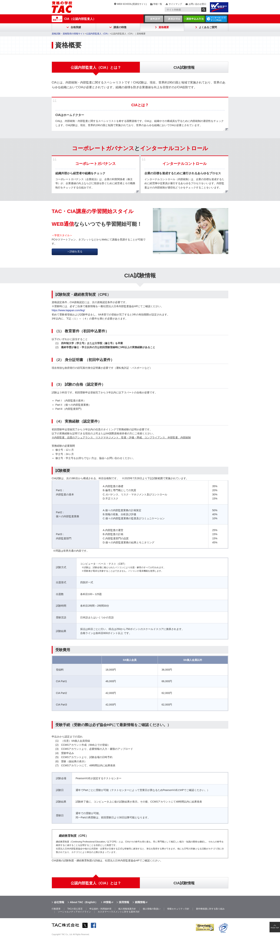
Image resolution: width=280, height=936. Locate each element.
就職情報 (140, 902)
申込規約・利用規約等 (100, 909)
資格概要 (164, 27)
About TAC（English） (84, 902)
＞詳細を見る (74, 251)
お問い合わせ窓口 (197, 4)
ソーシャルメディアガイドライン (74, 911)
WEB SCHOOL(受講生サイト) (132, 4)
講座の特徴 (120, 27)
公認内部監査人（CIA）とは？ (96, 883)
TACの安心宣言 (75, 909)
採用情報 (124, 902)
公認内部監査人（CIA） (98, 33)
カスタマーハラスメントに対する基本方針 (119, 911)
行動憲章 (56, 909)
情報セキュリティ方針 (178, 909)
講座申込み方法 (195, 18)
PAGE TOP (275, 928)
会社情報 (59, 902)
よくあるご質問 (208, 27)
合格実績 (76, 27)
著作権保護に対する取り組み (210, 909)
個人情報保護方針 (127, 909)
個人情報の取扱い (151, 909)
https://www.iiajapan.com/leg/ (68, 310)
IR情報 (107, 902)
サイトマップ (175, 4)
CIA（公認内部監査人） (80, 18)
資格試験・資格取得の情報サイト (68, 33)
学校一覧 (157, 4)
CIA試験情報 (183, 883)
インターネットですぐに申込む (218, 19)
